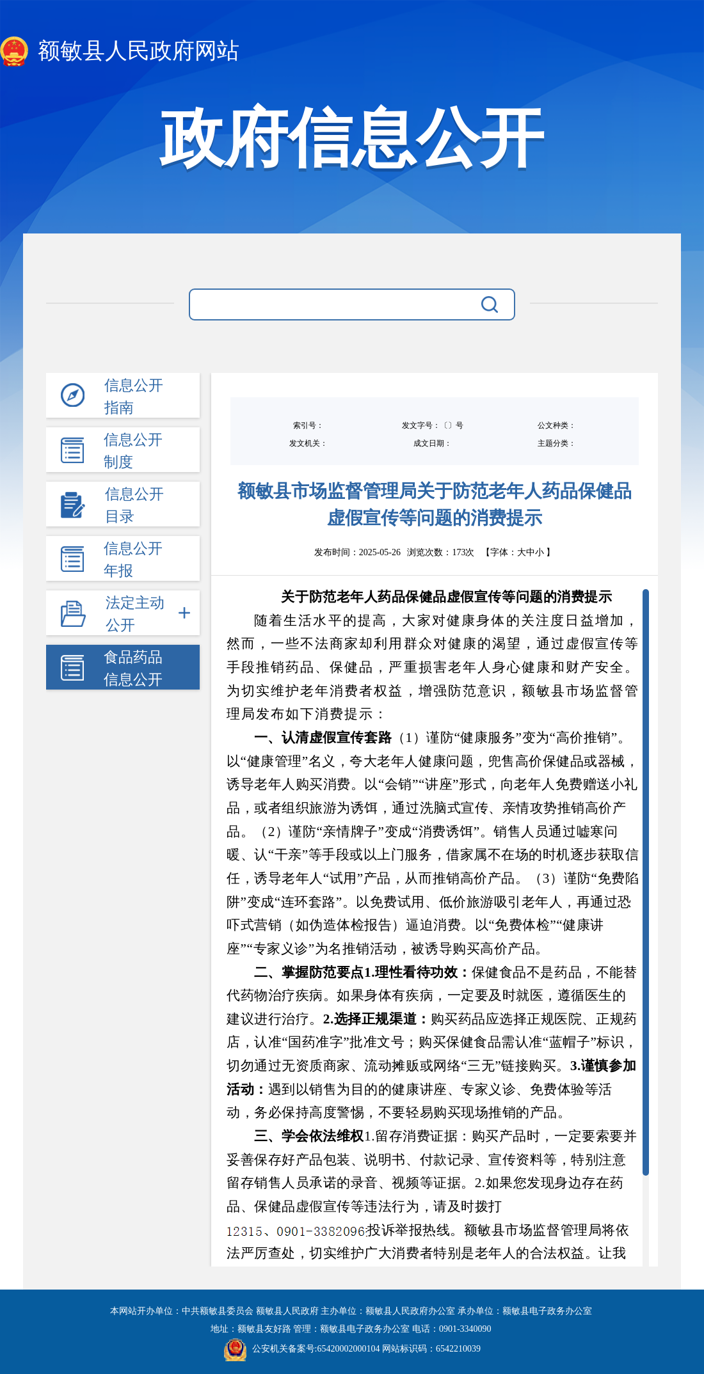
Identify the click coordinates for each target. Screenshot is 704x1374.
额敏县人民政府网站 (119, 51)
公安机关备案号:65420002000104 (301, 1349)
